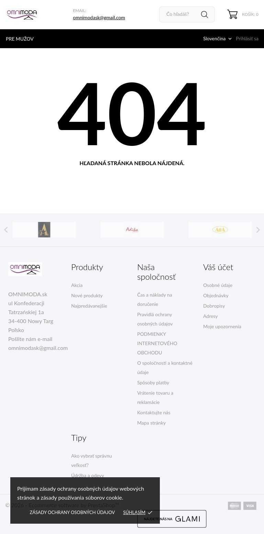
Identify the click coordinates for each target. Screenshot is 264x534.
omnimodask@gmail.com (99, 17)
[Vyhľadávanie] (187, 14)
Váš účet (218, 267)
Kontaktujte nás (153, 412)
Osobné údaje (217, 285)
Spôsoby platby (153, 382)
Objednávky (216, 295)
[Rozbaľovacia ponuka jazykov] (218, 38)
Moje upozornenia (222, 326)
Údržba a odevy (87, 475)
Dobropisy (214, 306)
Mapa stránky (151, 423)
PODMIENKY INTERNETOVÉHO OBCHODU (157, 343)
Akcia (76, 285)
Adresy (210, 316)
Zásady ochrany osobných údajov (72, 512)
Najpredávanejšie (89, 306)
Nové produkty (87, 295)
